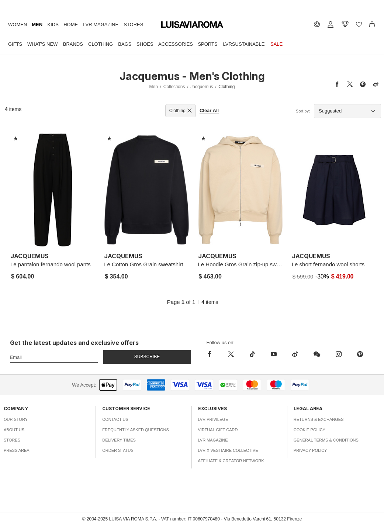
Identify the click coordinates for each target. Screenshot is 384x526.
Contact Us (115, 419)
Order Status (118, 450)
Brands (73, 44)
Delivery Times (118, 440)
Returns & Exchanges (319, 419)
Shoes (144, 44)
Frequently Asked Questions (135, 430)
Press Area (17, 450)
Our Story (16, 419)
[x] (231, 354)
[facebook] (213, 354)
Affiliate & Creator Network (231, 460)
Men (37, 24)
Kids (53, 24)
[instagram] (338, 354)
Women (17, 24)
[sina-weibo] (295, 354)
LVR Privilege (213, 419)
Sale (276, 44)
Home (70, 24)
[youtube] (273, 354)
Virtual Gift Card (218, 430)
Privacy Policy (310, 450)
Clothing (100, 44)
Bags (124, 44)
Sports (207, 44)
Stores (133, 24)
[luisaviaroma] (192, 25)
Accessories (175, 44)
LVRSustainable (244, 44)
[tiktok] (252, 354)
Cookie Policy (309, 430)
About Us (14, 430)
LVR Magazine (100, 24)
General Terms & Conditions (326, 440)
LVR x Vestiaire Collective (228, 450)
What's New (42, 44)
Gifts (15, 44)
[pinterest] (360, 354)
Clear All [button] (209, 110)
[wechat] (317, 354)
